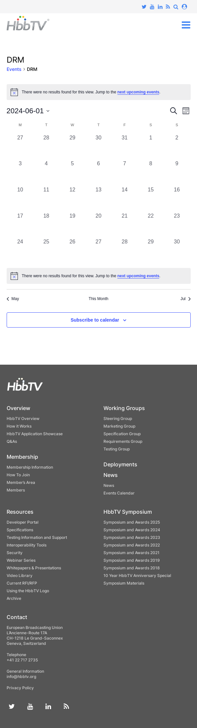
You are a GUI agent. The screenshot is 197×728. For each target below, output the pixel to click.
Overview (18, 408)
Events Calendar (119, 493)
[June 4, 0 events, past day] (46, 173)
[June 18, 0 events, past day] (46, 225)
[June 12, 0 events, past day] (72, 199)
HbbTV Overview (23, 418)
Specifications (20, 529)
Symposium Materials (123, 583)
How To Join (18, 474)
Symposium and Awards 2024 (131, 529)
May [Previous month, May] (13, 298)
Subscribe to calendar (95, 320)
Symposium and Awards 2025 (131, 522)
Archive (14, 598)
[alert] (99, 276)
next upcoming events (138, 92)
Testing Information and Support (37, 537)
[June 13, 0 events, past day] (99, 199)
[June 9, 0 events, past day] (177, 173)
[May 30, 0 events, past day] (99, 147)
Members (16, 490)
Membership (22, 456)
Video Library (20, 575)
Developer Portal (22, 522)
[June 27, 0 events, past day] (99, 251)
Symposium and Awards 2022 (131, 545)
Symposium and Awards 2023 (131, 537)
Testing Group (116, 448)
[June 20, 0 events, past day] (99, 225)
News (110, 475)
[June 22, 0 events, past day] (151, 225)
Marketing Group (119, 426)
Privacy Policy (20, 687)
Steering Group (117, 418)
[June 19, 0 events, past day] (72, 225)
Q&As (12, 441)
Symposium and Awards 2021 (131, 552)
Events (14, 69)
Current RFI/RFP (22, 583)
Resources (20, 511)
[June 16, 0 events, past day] (177, 199)
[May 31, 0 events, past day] (124, 147)
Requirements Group (122, 441)
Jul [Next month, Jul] (185, 298)
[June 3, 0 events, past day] (20, 173)
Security (15, 552)
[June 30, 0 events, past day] (177, 251)
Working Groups (124, 408)
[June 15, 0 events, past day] (151, 199)
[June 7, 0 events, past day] (124, 173)
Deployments (120, 464)
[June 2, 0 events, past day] (177, 147)
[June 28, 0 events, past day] (124, 251)
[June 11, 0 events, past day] (46, 199)
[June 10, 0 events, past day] (20, 199)
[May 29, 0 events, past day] (72, 147)
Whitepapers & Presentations (34, 567)
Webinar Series (21, 560)
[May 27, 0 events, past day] (20, 147)
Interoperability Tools (26, 545)
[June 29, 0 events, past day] (151, 251)
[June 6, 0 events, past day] (99, 173)
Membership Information (30, 467)
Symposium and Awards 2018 (131, 567)
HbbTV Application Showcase (35, 433)
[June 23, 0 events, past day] (177, 225)
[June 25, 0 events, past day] (46, 251)
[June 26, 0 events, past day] (72, 251)
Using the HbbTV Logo (28, 590)
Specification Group (122, 433)
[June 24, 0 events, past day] (20, 251)
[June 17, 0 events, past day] (20, 225)
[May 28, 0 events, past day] (46, 147)
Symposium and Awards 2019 (131, 560)
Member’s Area (21, 482)
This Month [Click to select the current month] (98, 298)
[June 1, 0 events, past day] (151, 147)
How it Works (19, 426)
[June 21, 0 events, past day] (124, 225)
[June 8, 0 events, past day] (151, 173)
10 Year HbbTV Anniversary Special (137, 575)
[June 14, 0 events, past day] (124, 199)
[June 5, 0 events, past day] (72, 173)
